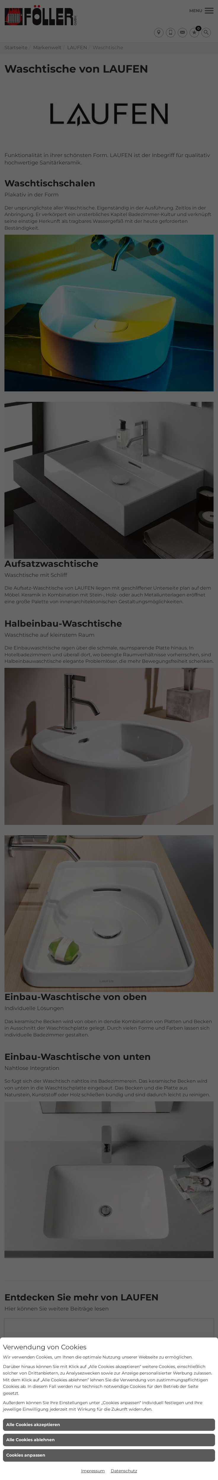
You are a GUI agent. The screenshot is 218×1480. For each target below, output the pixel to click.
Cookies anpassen (25, 1455)
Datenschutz (124, 1470)
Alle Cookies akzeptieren (33, 1424)
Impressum (93, 1470)
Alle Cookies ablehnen (30, 1439)
